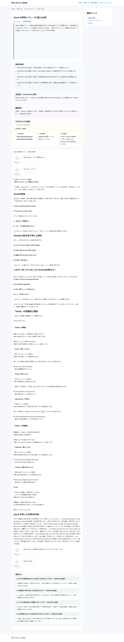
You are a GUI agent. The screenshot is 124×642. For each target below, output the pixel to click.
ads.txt (90, 23)
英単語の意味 (27, 21)
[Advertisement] (47, 45)
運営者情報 (93, 3)
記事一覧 (86, 3)
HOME (80, 3)
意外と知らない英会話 (19, 3)
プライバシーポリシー (106, 3)
